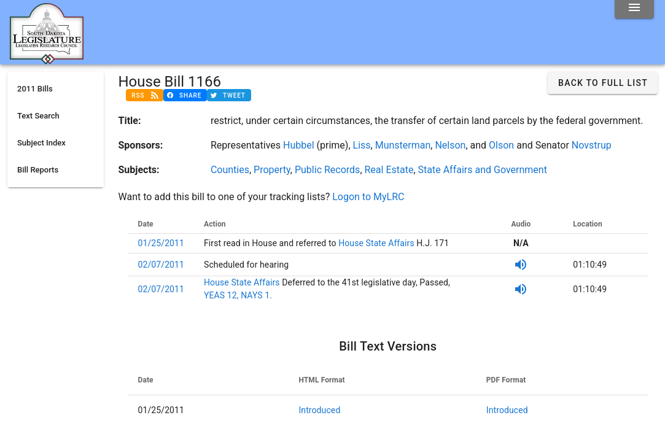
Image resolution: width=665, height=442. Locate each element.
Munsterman (403, 145)
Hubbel (298, 145)
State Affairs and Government (482, 170)
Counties (230, 170)
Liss (362, 145)
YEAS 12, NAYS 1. (238, 295)
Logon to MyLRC (368, 197)
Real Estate (389, 170)
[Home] (47, 59)
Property (272, 170)
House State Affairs (375, 243)
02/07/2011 (161, 264)
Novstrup (592, 145)
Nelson (450, 145)
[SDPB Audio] (521, 265)
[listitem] (55, 89)
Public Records (327, 170)
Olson (501, 145)
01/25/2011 (161, 243)
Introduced (319, 410)
